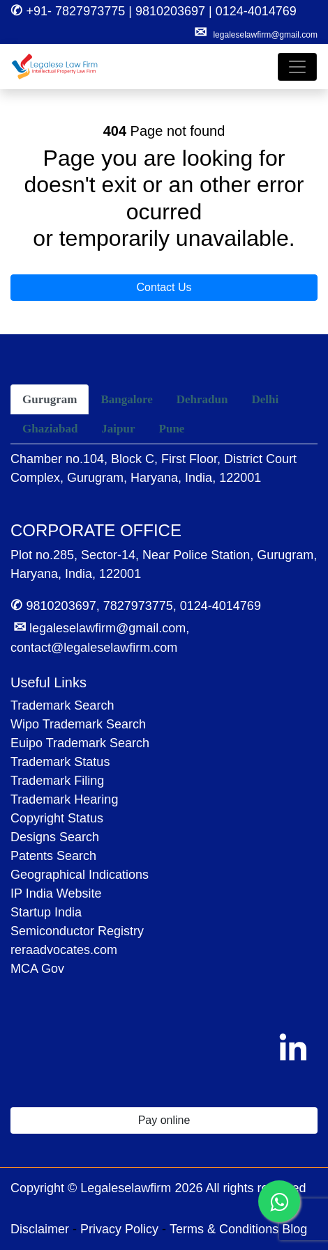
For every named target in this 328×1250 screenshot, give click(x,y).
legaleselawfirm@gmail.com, (101, 628)
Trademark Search (62, 705)
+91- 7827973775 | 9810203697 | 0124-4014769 (153, 11)
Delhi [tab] (264, 399)
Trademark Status (60, 762)
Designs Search (54, 837)
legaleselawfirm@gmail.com (265, 35)
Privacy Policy (119, 1229)
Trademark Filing (57, 781)
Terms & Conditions (224, 1229)
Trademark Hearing (64, 799)
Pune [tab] (172, 428)
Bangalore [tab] (126, 399)
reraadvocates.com (63, 950)
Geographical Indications (79, 875)
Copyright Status (56, 818)
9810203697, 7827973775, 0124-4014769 (135, 606)
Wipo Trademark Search (78, 724)
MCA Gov (37, 969)
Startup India (46, 912)
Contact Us (163, 287)
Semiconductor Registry (77, 931)
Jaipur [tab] (118, 428)
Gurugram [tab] (49, 399)
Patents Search (53, 856)
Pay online (164, 1120)
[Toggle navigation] (297, 67)
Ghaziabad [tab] (49, 428)
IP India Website (55, 893)
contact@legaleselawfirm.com (93, 648)
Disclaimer (39, 1229)
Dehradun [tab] (202, 399)
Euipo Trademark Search (79, 743)
